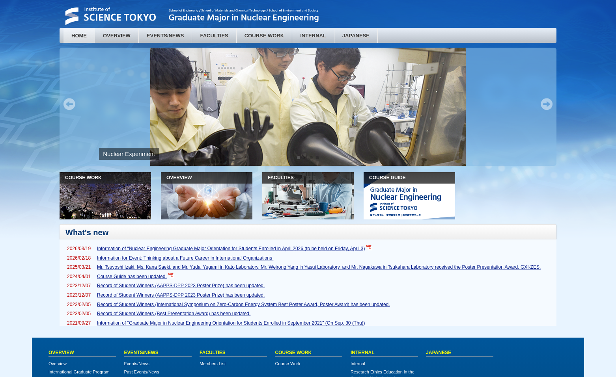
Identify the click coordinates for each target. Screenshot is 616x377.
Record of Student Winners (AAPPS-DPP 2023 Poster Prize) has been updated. (181, 285)
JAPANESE (356, 36)
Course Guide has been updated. (132, 276)
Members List (213, 363)
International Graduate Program (79, 372)
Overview (58, 363)
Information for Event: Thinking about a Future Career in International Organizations (185, 258)
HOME (79, 36)
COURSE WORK (264, 36)
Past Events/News (141, 372)
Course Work (287, 363)
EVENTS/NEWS (165, 36)
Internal (358, 363)
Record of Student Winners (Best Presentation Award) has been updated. (173, 313)
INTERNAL (313, 36)
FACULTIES (214, 36)
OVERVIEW (117, 36)
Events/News (136, 363)
